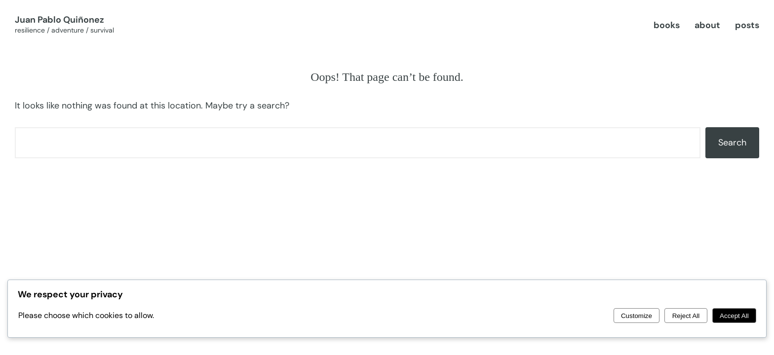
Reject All (686, 316)
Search (732, 142)
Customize (636, 316)
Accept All (734, 316)
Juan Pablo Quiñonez (59, 20)
